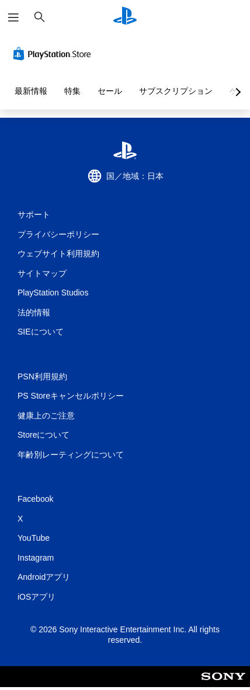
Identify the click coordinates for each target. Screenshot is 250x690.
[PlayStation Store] (54, 53)
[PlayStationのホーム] (125, 17)
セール (110, 91)
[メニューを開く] (13, 17)
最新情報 (31, 91)
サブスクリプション (176, 91)
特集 (72, 91)
